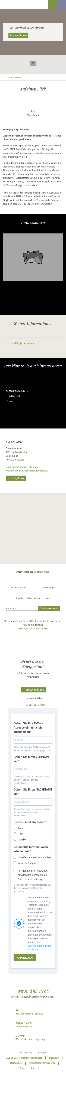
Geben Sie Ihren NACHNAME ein (33, 791)
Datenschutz (16, 1063)
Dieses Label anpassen (29, 822)
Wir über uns (26, 1053)
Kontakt (42, 1053)
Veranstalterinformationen (42, 1063)
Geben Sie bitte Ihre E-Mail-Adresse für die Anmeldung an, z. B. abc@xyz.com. (32, 749)
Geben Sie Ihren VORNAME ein (32, 759)
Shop (22, 1068)
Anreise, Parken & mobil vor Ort (33, 628)
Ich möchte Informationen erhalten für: (31, 849)
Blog (33, 1068)
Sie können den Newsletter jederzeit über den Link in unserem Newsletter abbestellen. (33, 888)
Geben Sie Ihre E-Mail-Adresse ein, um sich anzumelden (28, 727)
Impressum (53, 1058)
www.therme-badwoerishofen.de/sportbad (27, 471)
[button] (33, 689)
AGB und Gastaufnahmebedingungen (24, 1058)
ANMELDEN (25, 957)
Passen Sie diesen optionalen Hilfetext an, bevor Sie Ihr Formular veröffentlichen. (32, 779)
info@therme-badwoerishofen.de (22, 467)
